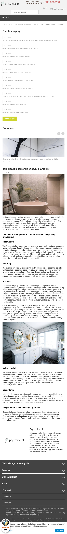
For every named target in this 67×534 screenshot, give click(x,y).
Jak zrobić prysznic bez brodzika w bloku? (17, 56)
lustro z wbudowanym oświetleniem (32, 402)
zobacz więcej (9, 119)
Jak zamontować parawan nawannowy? (16, 112)
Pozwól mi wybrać (8, 530)
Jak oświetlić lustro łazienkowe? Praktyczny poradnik (20, 48)
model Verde (38, 378)
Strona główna (7, 25)
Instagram (7, 503)
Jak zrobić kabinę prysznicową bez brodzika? (18, 88)
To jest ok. (60, 530)
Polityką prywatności (53, 519)
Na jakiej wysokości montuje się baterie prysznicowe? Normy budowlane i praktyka (30, 40)
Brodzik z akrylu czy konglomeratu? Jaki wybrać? (19, 64)
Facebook (7, 497)
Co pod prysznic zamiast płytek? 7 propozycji (18, 80)
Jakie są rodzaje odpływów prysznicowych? (17, 72)
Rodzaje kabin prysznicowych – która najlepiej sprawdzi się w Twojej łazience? (29, 96)
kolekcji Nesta (38, 312)
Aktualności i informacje (23, 25)
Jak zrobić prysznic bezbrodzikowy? (15, 104)
